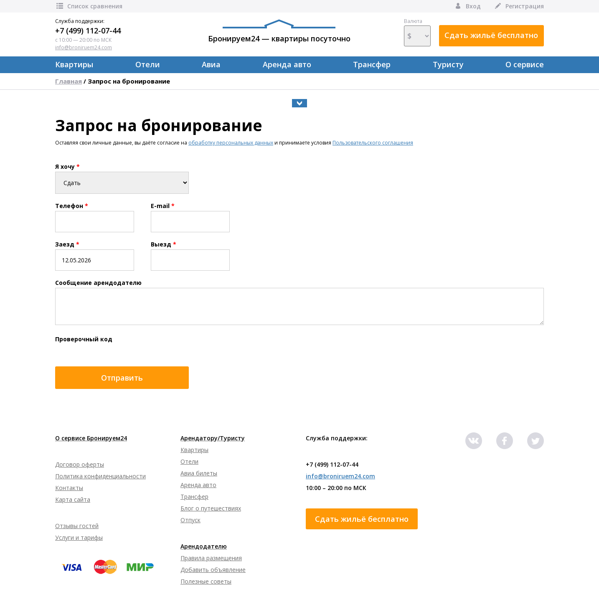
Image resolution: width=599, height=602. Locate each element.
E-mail (163, 206)
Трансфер (372, 64)
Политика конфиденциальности (100, 476)
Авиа (211, 64)
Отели (147, 64)
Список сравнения (88, 6)
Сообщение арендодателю (98, 283)
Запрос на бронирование (129, 81)
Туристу (448, 64)
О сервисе (524, 64)
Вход (467, 6)
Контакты (69, 488)
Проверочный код (83, 339)
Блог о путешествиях (210, 508)
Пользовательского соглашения (372, 142)
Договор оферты (79, 464)
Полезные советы (205, 581)
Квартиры (74, 64)
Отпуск (190, 520)
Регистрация (518, 6)
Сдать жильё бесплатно (491, 35)
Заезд (67, 244)
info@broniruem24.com (83, 47)
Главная (68, 81)
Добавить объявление (213, 570)
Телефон (71, 206)
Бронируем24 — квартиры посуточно (279, 31)
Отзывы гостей (77, 526)
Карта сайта (72, 499)
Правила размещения (211, 558)
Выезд (163, 244)
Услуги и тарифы (79, 537)
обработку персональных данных (230, 142)
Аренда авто (287, 64)
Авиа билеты (198, 473)
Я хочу (67, 166)
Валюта (417, 32)
